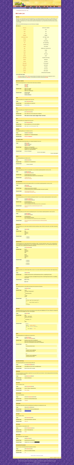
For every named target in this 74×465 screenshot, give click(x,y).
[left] (22, 37)
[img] (24, 50)
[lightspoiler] (24, 65)
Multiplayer (33, 6)
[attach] (24, 59)
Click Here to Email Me (28, 178)
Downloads (18, 6)
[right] (24, 37)
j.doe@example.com (28, 177)
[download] (24, 63)
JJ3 (25, 452)
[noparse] (24, 57)
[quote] (24, 55)
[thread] (24, 44)
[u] (25, 27)
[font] (24, 33)
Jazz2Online (55, 457)
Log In (52, 6)
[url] (24, 42)
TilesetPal (26, 400)
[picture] (24, 68)
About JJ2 (26, 421)
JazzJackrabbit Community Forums (21, 10)
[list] (24, 48)
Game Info (28, 6)
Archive (58, 457)
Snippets (42, 6)
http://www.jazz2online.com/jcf (29, 191)
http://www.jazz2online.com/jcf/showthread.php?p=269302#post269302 (36, 220)
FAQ (27, 10)
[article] (24, 61)
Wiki (46, 6)
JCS (38, 6)
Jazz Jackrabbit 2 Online (37, 4)
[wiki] (24, 72)
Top (60, 457)
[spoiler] (24, 70)
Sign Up (56, 6)
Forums (23, 6)
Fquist (26, 431)
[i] (24, 27)
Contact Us (51, 457)
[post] (24, 46)
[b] (23, 27)
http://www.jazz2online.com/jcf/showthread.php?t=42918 (33, 205)
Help (49, 6)
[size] (24, 31)
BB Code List (20, 13)
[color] (25, 29)
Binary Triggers (27, 390)
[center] (26, 37)
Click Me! (26, 206)
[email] (25, 40)
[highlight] (24, 35)
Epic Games (19, 461)
